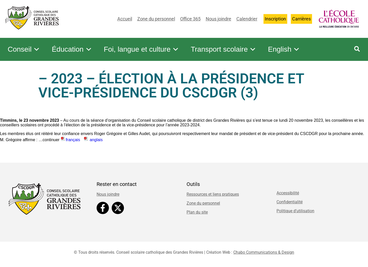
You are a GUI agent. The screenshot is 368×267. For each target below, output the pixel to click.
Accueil (124, 18)
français (70, 140)
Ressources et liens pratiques (213, 194)
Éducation (72, 49)
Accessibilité (288, 193)
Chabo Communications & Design (263, 252)
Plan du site (197, 212)
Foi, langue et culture (141, 49)
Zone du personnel (156, 18)
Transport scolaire (223, 49)
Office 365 (190, 18)
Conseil (24, 49)
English (284, 49)
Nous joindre (218, 18)
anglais (93, 140)
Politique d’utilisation (295, 210)
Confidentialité (290, 201)
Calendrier (246, 18)
